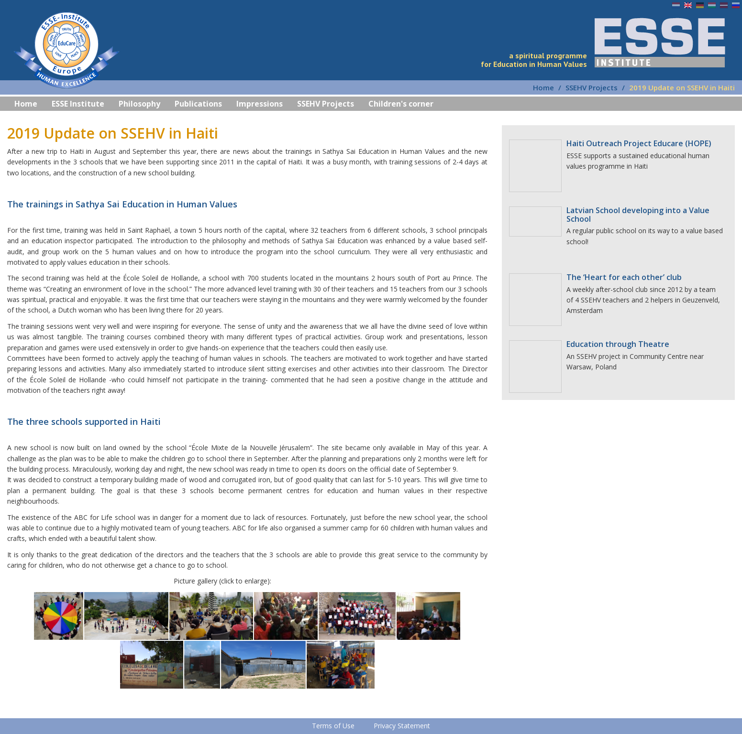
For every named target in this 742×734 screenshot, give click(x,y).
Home (543, 87)
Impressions (259, 103)
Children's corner (400, 103)
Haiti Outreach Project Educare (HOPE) (638, 143)
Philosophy (139, 103)
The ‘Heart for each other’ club (624, 277)
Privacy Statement (402, 725)
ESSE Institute (78, 103)
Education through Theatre (617, 344)
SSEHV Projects (591, 87)
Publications (198, 103)
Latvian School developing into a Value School (637, 214)
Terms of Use (333, 725)
